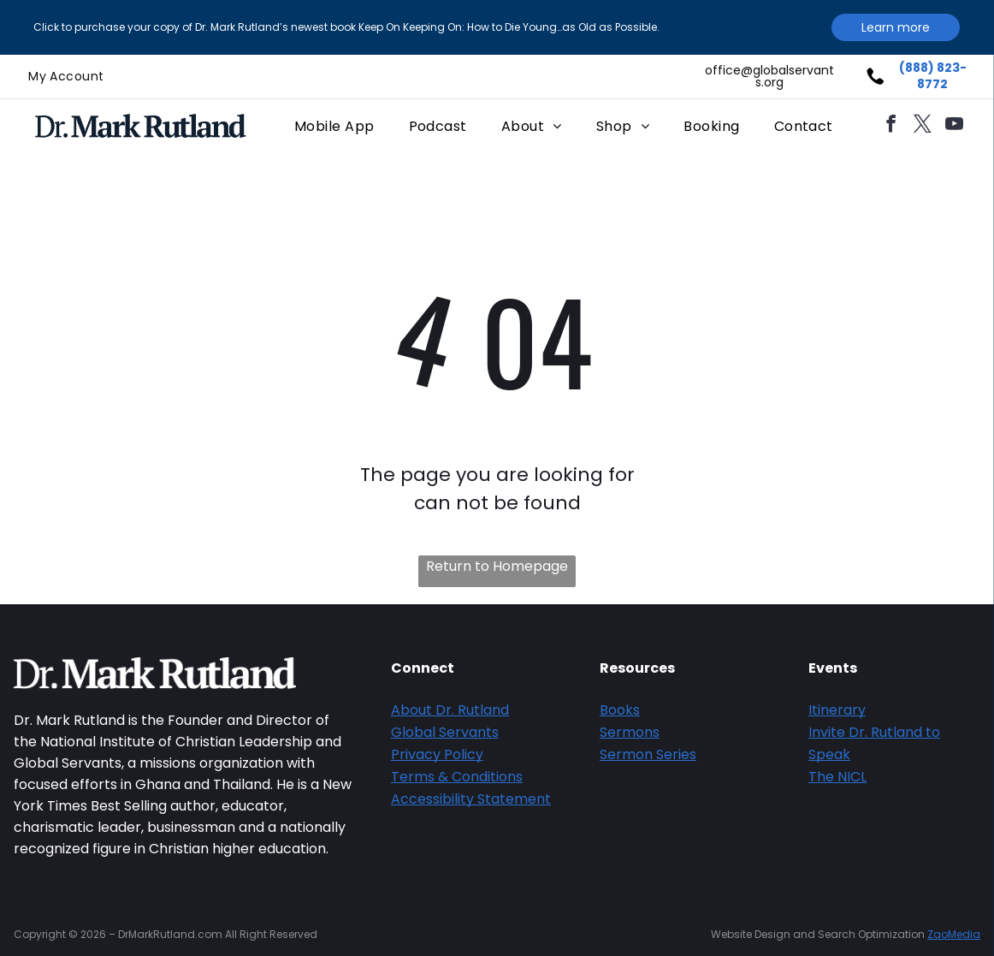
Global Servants (445, 732)
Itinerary (837, 710)
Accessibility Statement (471, 799)
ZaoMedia (953, 934)
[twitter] (923, 126)
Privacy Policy (437, 754)
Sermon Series (648, 754)
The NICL (837, 777)
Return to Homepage (497, 566)
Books (620, 710)
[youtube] (954, 126)
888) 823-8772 (936, 76)
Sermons (630, 732)
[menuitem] (66, 76)
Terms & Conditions (457, 777)
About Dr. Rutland (450, 710)
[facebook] (891, 126)
